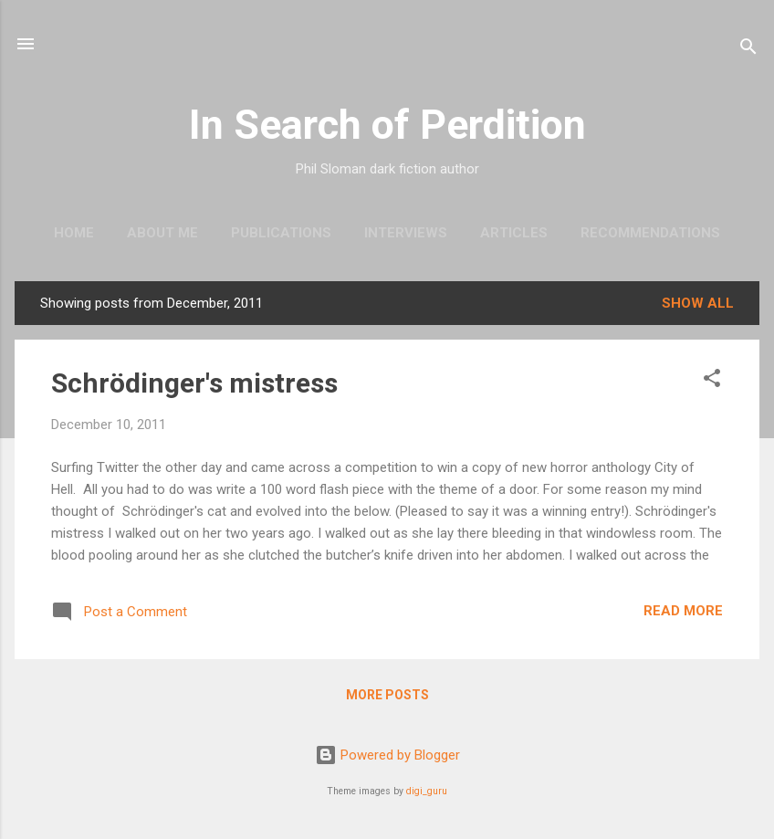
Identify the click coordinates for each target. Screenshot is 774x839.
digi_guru (426, 791)
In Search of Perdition (387, 124)
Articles (514, 233)
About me (162, 233)
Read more (683, 611)
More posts (387, 694)
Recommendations (650, 233)
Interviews (405, 233)
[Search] (748, 50)
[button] (712, 381)
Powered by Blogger (387, 755)
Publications (281, 233)
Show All (698, 303)
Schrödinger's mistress (194, 383)
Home (74, 233)
